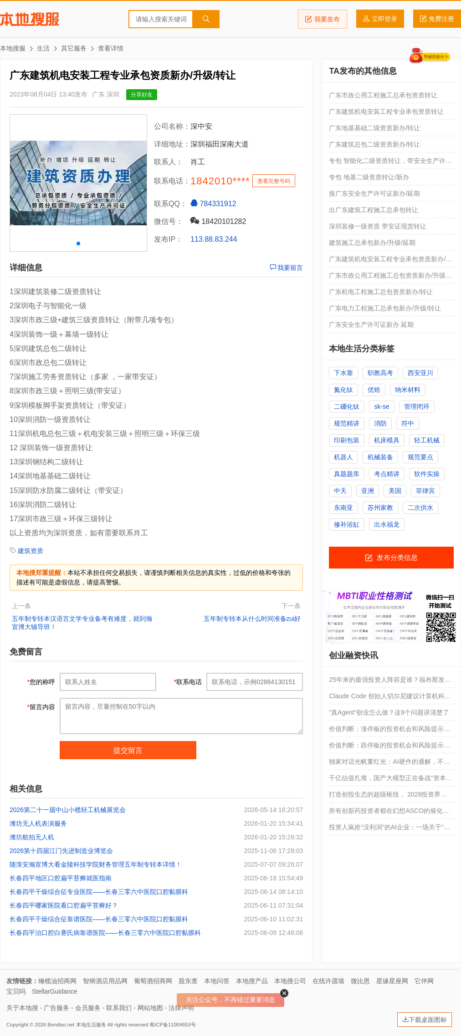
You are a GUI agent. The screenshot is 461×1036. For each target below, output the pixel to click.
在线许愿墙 (328, 981)
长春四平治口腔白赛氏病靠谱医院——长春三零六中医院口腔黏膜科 (105, 932)
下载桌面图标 (424, 1019)
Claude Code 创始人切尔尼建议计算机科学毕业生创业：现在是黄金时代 (390, 698)
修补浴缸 (346, 524)
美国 (395, 490)
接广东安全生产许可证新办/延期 (374, 193)
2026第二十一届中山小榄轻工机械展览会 (68, 809)
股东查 (188, 981)
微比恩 (360, 981)
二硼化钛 (346, 406)
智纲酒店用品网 (105, 981)
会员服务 (88, 1007)
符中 (407, 423)
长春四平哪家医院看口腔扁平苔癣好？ (64, 905)
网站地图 (150, 1007)
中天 (340, 490)
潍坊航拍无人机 (32, 837)
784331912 (213, 203)
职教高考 (380, 372)
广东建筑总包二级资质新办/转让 (374, 144)
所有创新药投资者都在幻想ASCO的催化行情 (389, 813)
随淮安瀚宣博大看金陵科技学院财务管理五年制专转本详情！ (96, 864)
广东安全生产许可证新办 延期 (371, 324)
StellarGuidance (54, 991)
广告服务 (56, 1007)
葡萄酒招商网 (153, 981)
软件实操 (427, 473)
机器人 (343, 457)
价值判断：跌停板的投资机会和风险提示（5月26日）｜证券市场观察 (386, 747)
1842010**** (220, 181)
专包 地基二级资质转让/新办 (369, 177)
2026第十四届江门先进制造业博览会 (61, 850)
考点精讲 (387, 473)
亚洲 (367, 490)
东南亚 (343, 507)
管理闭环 (417, 406)
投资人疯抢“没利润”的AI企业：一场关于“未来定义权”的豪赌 (389, 829)
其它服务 (74, 48)
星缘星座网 (392, 981)
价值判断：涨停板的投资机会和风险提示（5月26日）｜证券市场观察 (386, 731)
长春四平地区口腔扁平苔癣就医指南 (61, 878)
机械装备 (380, 457)
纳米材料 (407, 389)
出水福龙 (387, 524)
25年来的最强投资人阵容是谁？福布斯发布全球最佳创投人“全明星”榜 (390, 682)
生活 (43, 48)
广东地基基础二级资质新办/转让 (374, 128)
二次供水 (420, 507)
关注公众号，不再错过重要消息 (230, 999)
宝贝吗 (16, 991)
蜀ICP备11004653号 (172, 1024)
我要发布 (322, 19)
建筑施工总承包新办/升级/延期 (372, 242)
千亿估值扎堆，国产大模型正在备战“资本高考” (390, 780)
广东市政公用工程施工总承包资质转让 (383, 95)
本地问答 (217, 981)
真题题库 (346, 473)
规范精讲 (346, 423)
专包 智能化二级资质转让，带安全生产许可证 (390, 163)
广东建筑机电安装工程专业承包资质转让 (386, 111)
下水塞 (343, 372)
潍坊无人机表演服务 (38, 823)
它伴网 (424, 981)
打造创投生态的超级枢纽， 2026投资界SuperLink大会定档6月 (385, 796)
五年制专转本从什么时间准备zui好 (252, 618)
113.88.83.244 (213, 239)
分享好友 (142, 94)
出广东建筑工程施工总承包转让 (373, 209)
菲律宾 (425, 490)
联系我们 (119, 1007)
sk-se (381, 406)
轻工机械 (427, 440)
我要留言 (286, 267)
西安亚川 (420, 372)
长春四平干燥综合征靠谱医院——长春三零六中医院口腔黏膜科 (99, 919)
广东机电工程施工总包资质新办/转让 (381, 291)
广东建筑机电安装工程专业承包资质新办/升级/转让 (390, 261)
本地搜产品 (252, 981)
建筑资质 (30, 550)
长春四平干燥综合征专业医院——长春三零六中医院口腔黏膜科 (99, 891)
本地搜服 (29, 19)
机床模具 (387, 440)
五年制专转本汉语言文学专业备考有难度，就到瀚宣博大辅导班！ (82, 622)
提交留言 (128, 750)
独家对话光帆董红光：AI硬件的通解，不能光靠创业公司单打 (389, 764)
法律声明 (181, 1007)
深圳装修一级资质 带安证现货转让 (377, 226)
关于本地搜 (22, 1007)
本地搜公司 (290, 981)
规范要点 (420, 457)
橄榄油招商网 (57, 981)
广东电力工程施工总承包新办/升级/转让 (385, 308)
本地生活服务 (91, 1024)
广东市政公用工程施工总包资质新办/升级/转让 (388, 278)
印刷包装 (346, 440)
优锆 (374, 389)
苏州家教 (380, 507)
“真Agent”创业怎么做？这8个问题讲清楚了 (389, 712)
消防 (380, 423)
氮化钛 (343, 389)
